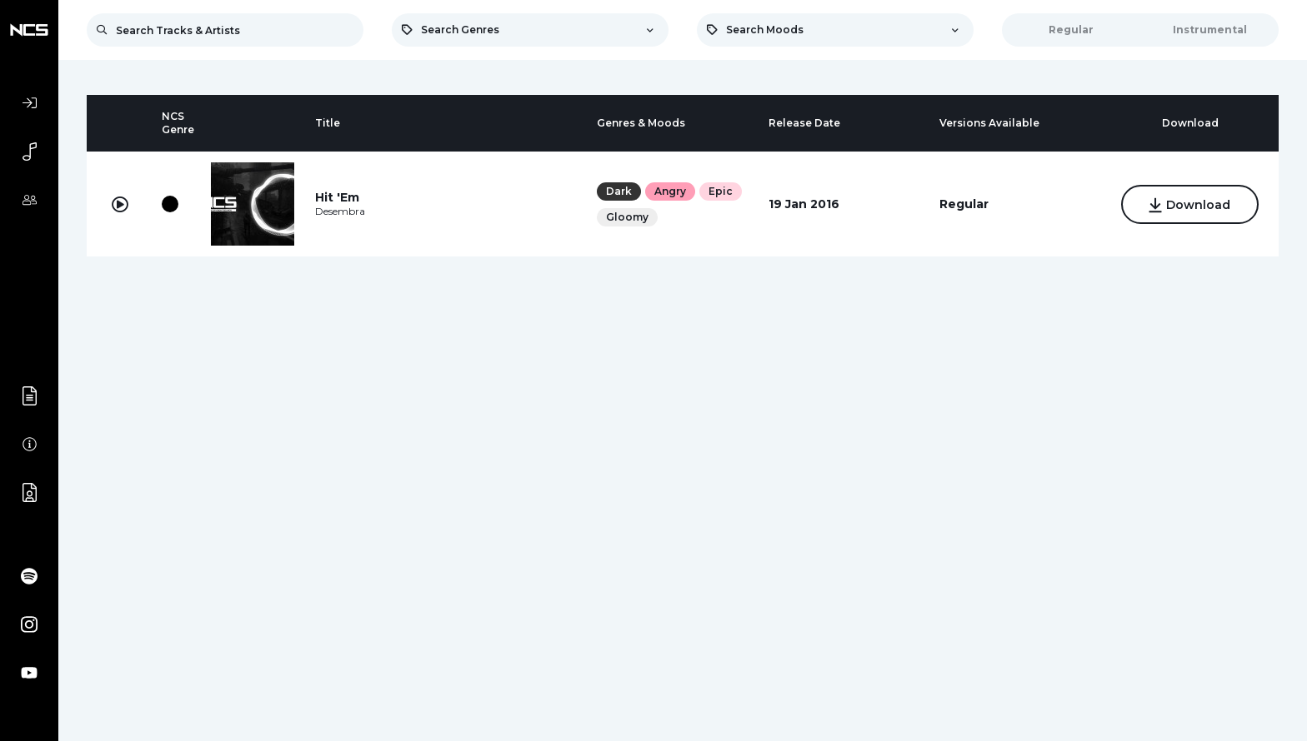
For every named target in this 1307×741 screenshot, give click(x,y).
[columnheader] (120, 123)
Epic (721, 191)
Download (1189, 205)
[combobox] (530, 30)
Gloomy (627, 217)
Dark (619, 191)
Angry (670, 191)
